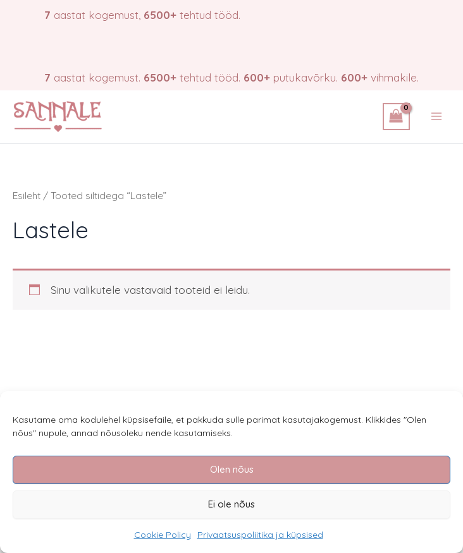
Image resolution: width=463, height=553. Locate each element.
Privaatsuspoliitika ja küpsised (260, 534)
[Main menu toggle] (436, 116)
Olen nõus (232, 469)
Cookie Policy (162, 534)
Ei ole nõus (231, 504)
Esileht (26, 195)
